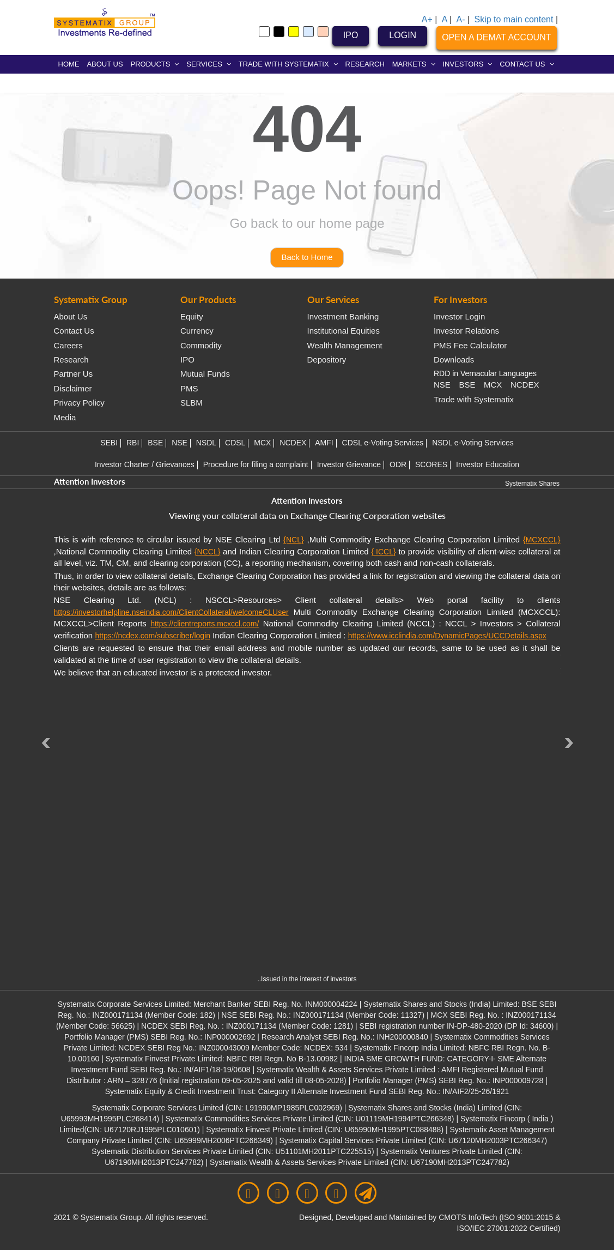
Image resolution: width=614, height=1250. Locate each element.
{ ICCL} (383, 551)
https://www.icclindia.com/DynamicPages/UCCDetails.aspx (447, 635)
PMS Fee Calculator (470, 345)
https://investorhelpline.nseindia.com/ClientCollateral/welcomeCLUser (171, 612)
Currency (197, 330)
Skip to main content (513, 19)
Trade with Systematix (474, 399)
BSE (467, 384)
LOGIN (402, 35)
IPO (350, 35)
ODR (398, 464)
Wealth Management (344, 345)
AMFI (324, 442)
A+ (427, 19)
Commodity (201, 345)
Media (65, 417)
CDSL (235, 442)
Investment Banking (343, 316)
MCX (493, 384)
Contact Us (74, 330)
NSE (442, 384)
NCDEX (524, 384)
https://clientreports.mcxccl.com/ (204, 623)
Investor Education (487, 464)
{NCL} (293, 539)
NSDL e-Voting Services (473, 442)
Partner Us (73, 373)
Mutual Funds (205, 373)
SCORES (431, 464)
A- (461, 19)
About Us (71, 316)
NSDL (206, 442)
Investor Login (459, 316)
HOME (69, 64)
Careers (68, 345)
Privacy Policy (79, 402)
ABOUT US (105, 64)
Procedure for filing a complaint (255, 464)
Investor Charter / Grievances (144, 464)
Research (71, 359)
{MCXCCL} (541, 539)
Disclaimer (73, 388)
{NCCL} (207, 551)
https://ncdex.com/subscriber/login (152, 635)
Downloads (454, 359)
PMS (189, 388)
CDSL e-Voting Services (383, 442)
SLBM (191, 402)
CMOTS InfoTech (469, 1217)
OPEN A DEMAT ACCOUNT (496, 37)
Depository (326, 359)
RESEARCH (365, 64)
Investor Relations (466, 330)
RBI (132, 442)
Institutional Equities (343, 330)
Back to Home (306, 257)
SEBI (109, 442)
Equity (191, 316)
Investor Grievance (349, 464)
